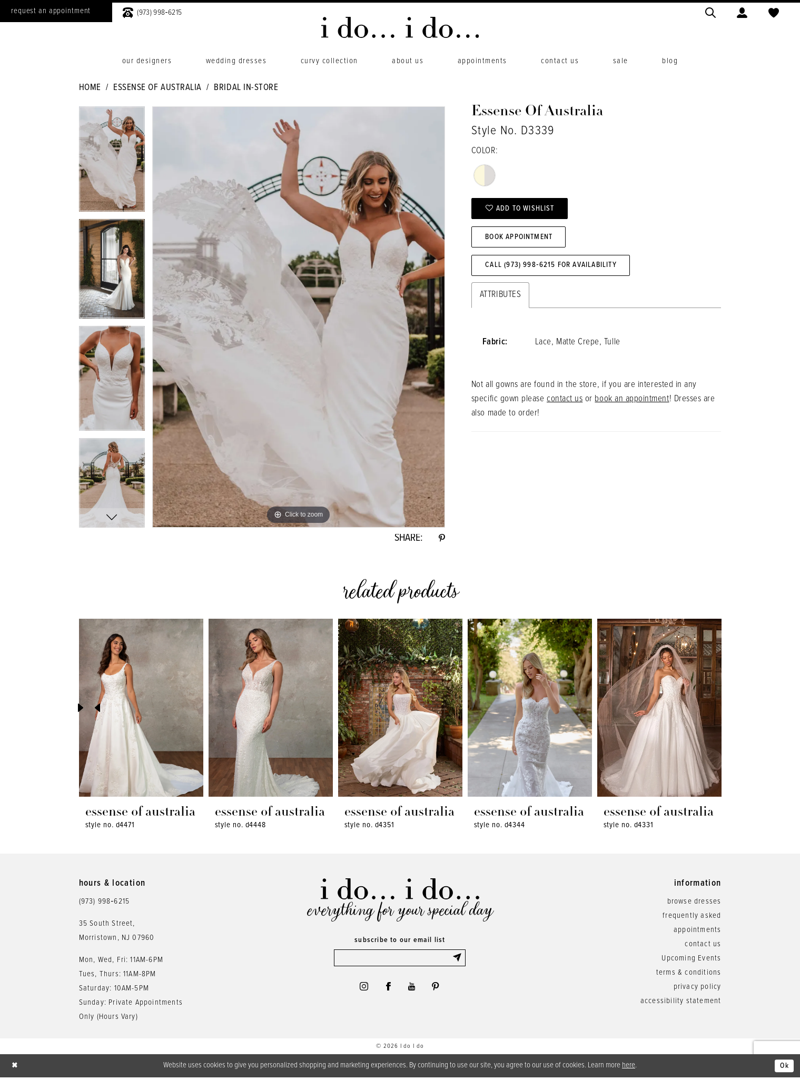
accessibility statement (681, 1002)
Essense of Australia (157, 88)
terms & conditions (689, 974)
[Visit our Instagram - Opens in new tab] (361, 990)
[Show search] (710, 11)
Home (90, 88)
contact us (564, 405)
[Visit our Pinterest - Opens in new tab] (438, 990)
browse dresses (694, 903)
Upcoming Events (691, 960)
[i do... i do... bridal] (400, 27)
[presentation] (141, 709)
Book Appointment (523, 240)
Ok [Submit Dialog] (783, 1068)
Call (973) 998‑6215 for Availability (557, 271)
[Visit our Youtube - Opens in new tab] (413, 990)
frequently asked (692, 917)
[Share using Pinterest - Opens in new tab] (441, 539)
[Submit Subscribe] (458, 960)
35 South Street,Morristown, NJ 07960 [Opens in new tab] (117, 932)
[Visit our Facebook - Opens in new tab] (387, 990)
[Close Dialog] (15, 1068)
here (628, 1067)
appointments (697, 931)
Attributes (500, 301)
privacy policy (698, 988)
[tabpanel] (112, 162)
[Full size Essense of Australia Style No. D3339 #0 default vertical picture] (299, 317)
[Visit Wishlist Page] (773, 11)
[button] (742, 11)
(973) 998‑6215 (104, 903)
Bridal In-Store (246, 88)
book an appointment (632, 405)
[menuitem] (152, 11)
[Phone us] (152, 11)
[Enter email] (400, 960)
